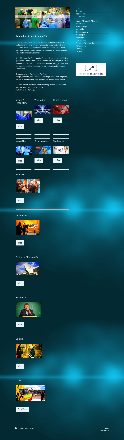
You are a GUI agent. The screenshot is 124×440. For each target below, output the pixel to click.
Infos (20, 126)
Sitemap (32, 428)
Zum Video (22, 409)
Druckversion (21, 428)
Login (107, 428)
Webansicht (104, 430)
